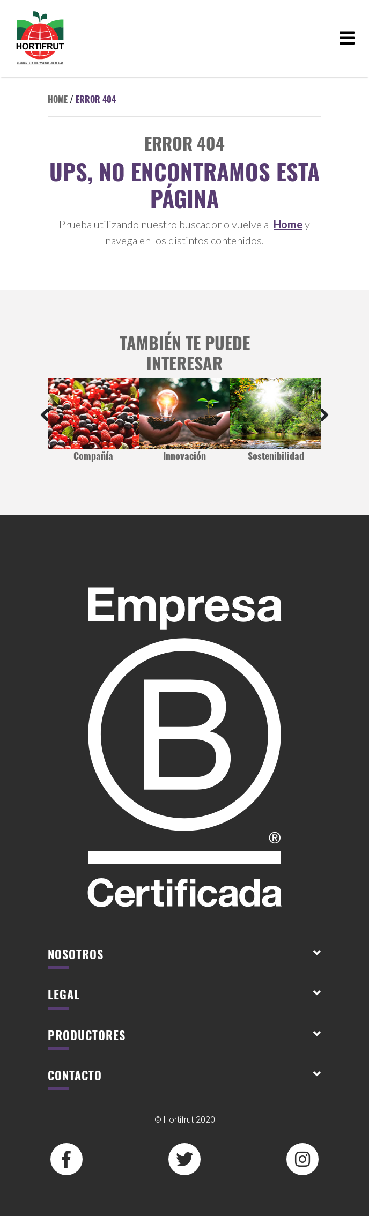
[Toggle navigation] (347, 38)
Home (58, 99)
